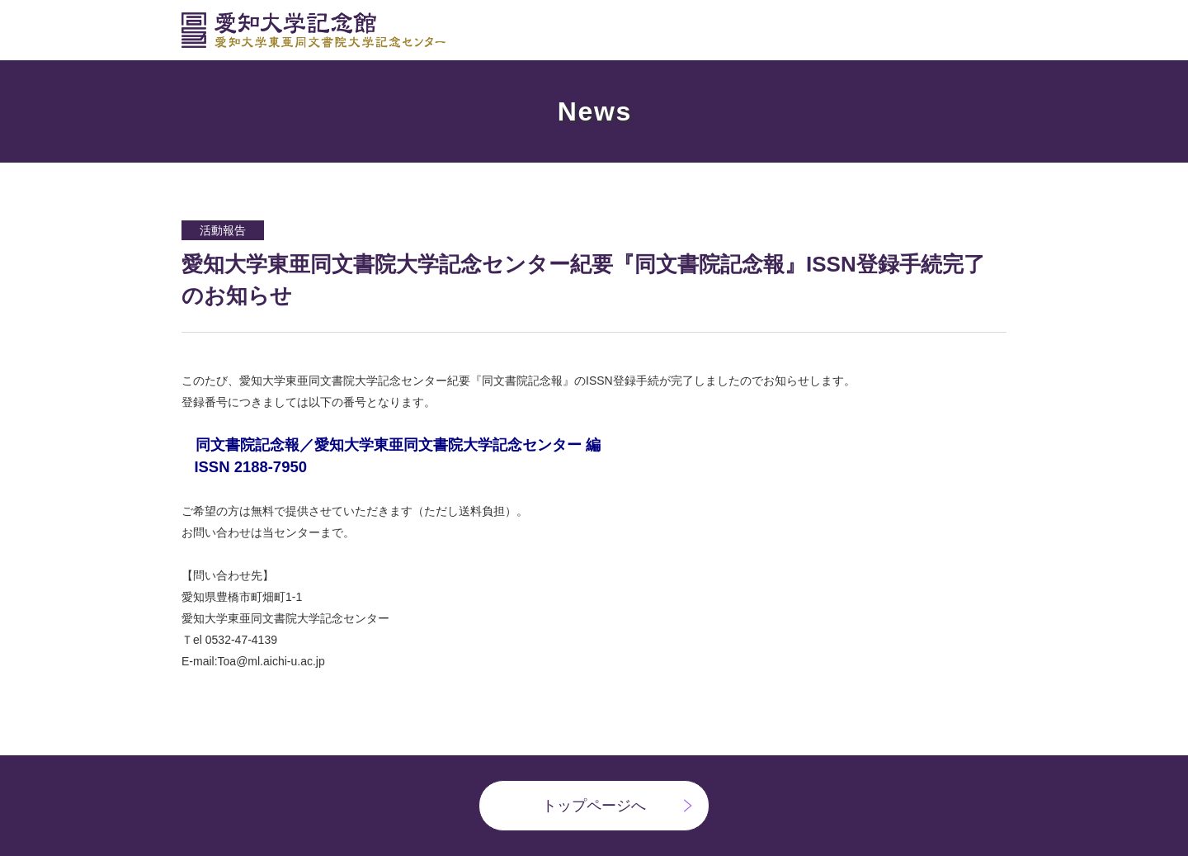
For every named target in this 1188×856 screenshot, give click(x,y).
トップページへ (594, 805)
